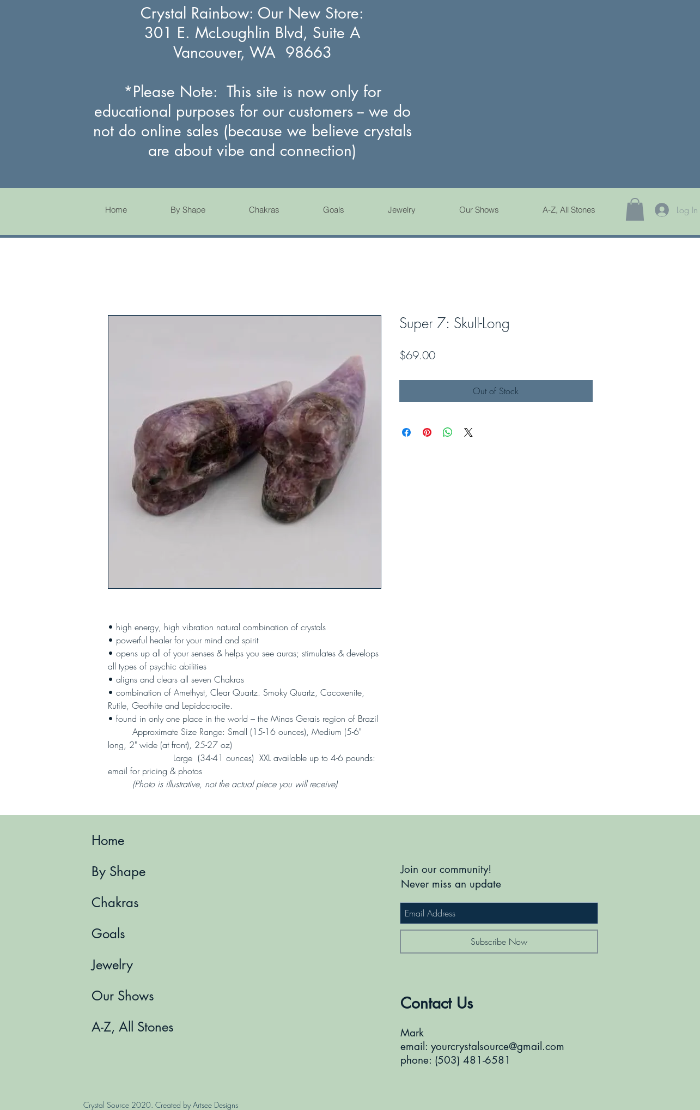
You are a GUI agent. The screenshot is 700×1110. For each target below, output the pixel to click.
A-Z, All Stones (133, 1026)
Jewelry (112, 964)
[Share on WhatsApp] (447, 432)
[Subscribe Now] (499, 942)
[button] (634, 209)
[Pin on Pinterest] (427, 432)
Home (108, 840)
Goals (108, 933)
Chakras (115, 902)
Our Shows (123, 995)
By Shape (118, 871)
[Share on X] (468, 432)
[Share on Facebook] (406, 432)
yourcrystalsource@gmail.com (497, 1046)
